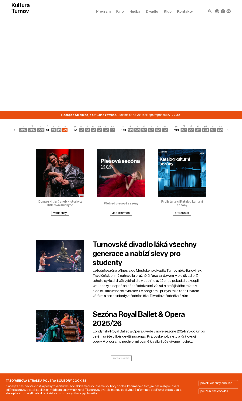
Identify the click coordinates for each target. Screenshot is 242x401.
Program (103, 11)
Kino (120, 11)
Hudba (135, 11)
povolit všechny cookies (216, 383)
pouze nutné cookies (214, 391)
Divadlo (152, 11)
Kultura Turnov (20, 8)
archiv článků (121, 358)
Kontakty (185, 11)
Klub (167, 11)
